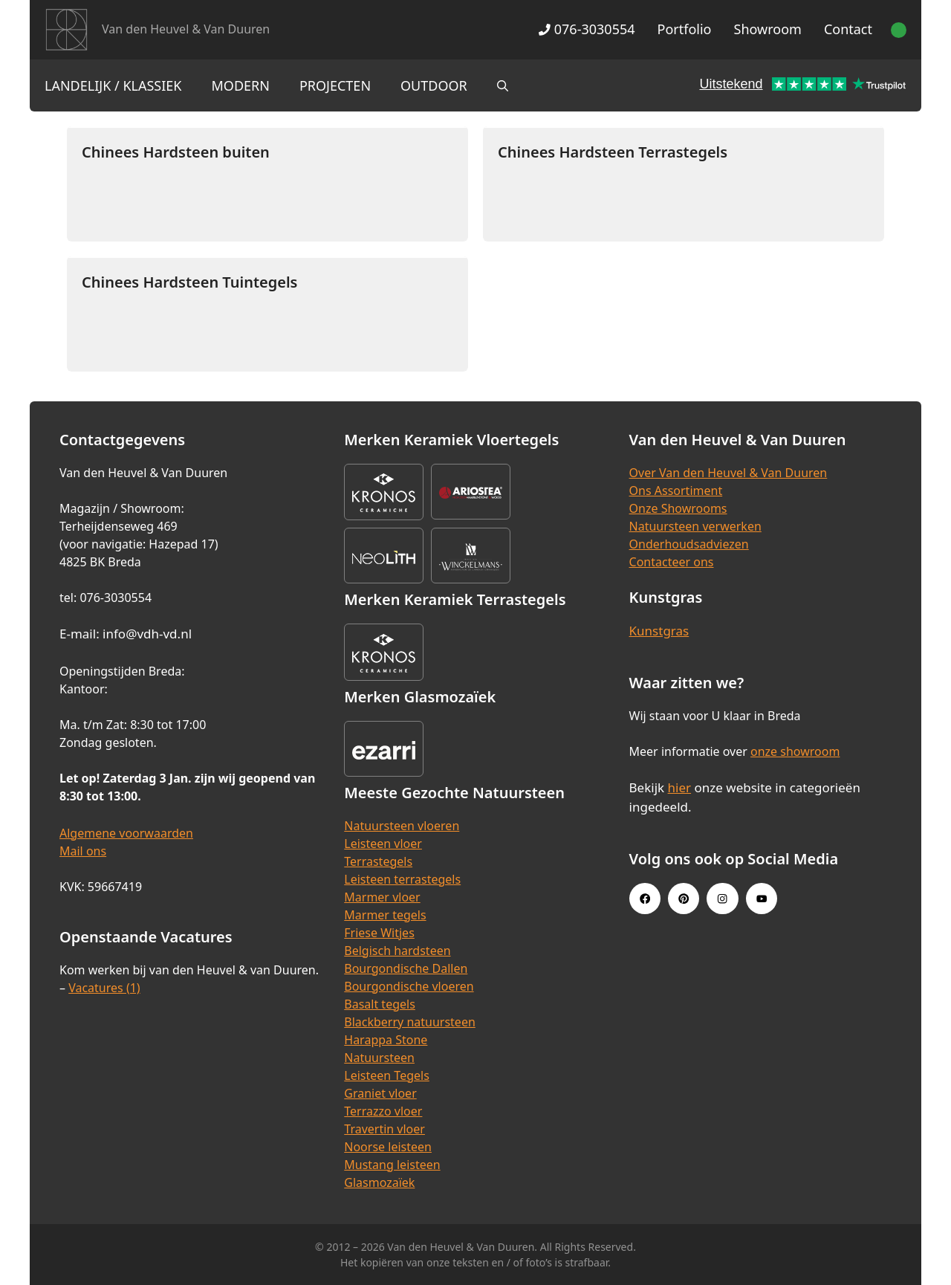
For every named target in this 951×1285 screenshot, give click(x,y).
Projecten (335, 85)
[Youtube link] (761, 898)
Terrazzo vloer (383, 1111)
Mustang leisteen (392, 1164)
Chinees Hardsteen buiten (176, 152)
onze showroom (795, 751)
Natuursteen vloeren (401, 826)
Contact (848, 29)
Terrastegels (378, 861)
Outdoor (433, 85)
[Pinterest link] (683, 898)
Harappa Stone (385, 1040)
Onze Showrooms (678, 508)
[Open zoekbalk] (502, 85)
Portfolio (685, 29)
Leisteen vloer (383, 843)
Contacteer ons (671, 562)
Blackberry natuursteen (410, 1022)
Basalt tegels (379, 1004)
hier (680, 787)
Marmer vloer (382, 897)
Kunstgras (659, 630)
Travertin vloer (384, 1129)
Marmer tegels (385, 915)
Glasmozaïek (379, 1182)
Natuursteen (379, 1057)
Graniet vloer (380, 1093)
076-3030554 (586, 29)
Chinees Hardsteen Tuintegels (189, 282)
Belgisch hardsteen (397, 950)
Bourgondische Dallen (405, 968)
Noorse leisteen (388, 1147)
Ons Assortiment (676, 490)
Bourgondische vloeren (408, 986)
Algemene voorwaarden (126, 833)
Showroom (768, 29)
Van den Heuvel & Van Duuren (186, 29)
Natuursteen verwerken (695, 526)
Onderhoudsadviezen (689, 544)
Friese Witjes (379, 933)
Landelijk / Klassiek (113, 85)
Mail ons (82, 851)
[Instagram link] (722, 898)
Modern (241, 85)
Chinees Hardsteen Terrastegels (612, 152)
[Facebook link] (644, 898)
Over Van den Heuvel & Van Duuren (728, 473)
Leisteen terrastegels (402, 879)
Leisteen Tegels (386, 1075)
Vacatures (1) (104, 988)
